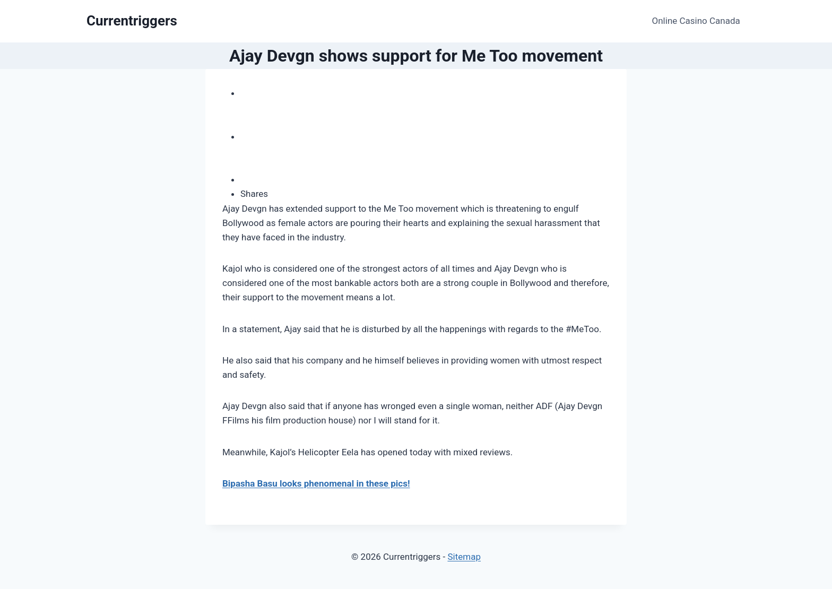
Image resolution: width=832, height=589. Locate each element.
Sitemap (464, 556)
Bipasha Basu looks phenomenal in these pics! (316, 483)
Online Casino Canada (696, 20)
